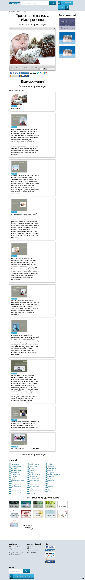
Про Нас (32, 547)
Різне (49, 484)
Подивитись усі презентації (27, 527)
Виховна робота (52, 468)
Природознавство (16, 484)
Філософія (32, 492)
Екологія (32, 472)
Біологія (31, 468)
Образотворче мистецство (18, 480)
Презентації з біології (20, 11)
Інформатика (15, 464)
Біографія (14, 468)
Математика (33, 476)
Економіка (50, 472)
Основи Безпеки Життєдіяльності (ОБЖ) (36, 480)
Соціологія (50, 486)
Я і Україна (32, 494)
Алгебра (49, 464)
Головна (11, 11)
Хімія (48, 492)
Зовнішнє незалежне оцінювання (54, 474)
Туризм (49, 488)
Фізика (49, 490)
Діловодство (15, 472)
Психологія (32, 484)
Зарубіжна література (36, 474)
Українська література (18, 490)
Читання (13, 494)
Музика (13, 478)
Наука (49, 478)
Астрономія (50, 466)
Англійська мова (16, 466)
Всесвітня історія (16, 470)
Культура (14, 476)
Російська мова (34, 486)
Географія (32, 470)
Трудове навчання (35, 488)
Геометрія (50, 470)
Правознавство (52, 482)
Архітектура (33, 466)
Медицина (50, 476)
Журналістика (15, 474)
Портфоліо (32, 482)
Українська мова (34, 490)
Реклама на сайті (35, 551)
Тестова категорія (16, 488)
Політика (14, 482)
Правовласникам (35, 549)
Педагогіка (50, 480)
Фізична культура (16, 492)
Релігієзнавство (16, 486)
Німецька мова (34, 478)
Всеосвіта (33, 553)
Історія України (34, 464)
